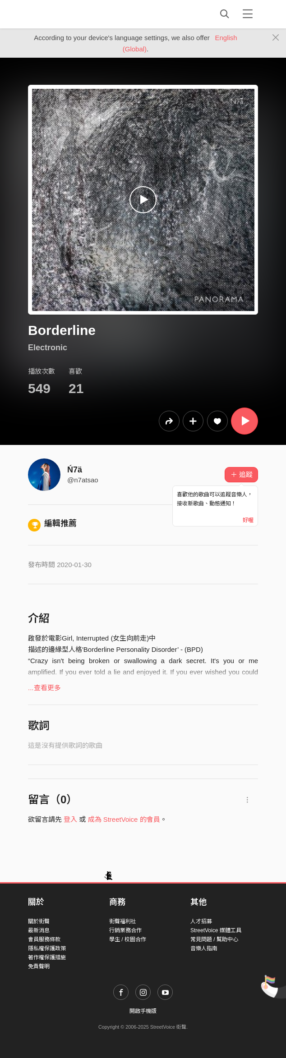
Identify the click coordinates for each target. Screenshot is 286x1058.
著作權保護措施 (47, 957)
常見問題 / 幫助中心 (214, 939)
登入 (70, 819)
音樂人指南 (203, 948)
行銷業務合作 (125, 930)
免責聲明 (39, 966)
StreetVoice (65, 13)
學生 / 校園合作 (127, 939)
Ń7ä (74, 469)
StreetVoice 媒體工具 (215, 930)
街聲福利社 (122, 921)
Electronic (47, 347)
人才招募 (201, 921)
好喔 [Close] (248, 520)
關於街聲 (39, 921)
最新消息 (39, 930)
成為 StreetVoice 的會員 (124, 819)
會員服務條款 (44, 939)
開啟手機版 (143, 1011)
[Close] (276, 37)
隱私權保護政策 (47, 948)
